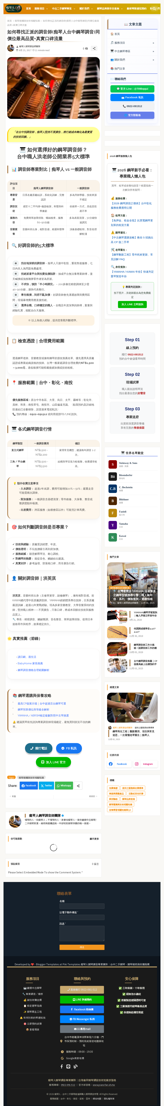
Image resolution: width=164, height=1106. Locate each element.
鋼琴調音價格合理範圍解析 (33, 670)
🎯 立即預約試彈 (33, 1023)
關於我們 (84, 8)
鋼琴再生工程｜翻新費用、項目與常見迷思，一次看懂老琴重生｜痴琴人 (133, 733)
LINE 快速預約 (82, 999)
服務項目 (39, 8)
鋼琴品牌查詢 (128, 798)
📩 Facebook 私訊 (132, 97)
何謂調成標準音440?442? (145, 630)
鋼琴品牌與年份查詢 (108, 8)
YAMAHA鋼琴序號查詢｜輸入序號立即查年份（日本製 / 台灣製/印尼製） (145, 617)
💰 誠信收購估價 (33, 1000)
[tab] (28, 8)
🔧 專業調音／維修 (32, 994)
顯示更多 (94, 838)
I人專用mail (82, 1029)
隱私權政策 (109, 1098)
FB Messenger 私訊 (82, 1019)
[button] (154, 8)
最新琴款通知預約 (136, 8)
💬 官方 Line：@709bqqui (132, 88)
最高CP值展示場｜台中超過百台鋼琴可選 (42, 703)
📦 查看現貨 (32, 1029)
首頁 (28, 8)
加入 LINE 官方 (53, 762)
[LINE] (68, 1066)
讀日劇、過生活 (27, 656)
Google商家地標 (75, 1058)
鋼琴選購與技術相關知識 (27, 20)
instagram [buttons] (148, 763)
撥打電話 (38, 748)
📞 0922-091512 (132, 106)
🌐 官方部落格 (132, 115)
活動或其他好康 (136, 793)
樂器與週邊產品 (116, 793)
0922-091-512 (68, 1084)
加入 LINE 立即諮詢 (132, 304)
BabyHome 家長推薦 (30, 663)
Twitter (48, 785)
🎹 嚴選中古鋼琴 (33, 988)
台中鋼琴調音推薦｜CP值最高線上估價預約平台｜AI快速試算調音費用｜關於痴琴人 (145, 666)
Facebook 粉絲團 (82, 1009)
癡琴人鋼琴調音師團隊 (45, 815)
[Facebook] (61, 1066)
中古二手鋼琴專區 (62, 8)
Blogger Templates (47, 964)
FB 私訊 (69, 748)
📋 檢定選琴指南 (33, 1005)
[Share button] (78, 786)
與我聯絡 (113, 798)
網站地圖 (97, 1098)
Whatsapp (66, 785)
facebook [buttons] (122, 763)
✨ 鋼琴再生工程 (33, 1011)
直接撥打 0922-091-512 (82, 989)
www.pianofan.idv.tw (104, 1084)
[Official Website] (75, 1066)
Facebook (31, 785)
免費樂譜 (113, 788)
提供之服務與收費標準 (132, 788)
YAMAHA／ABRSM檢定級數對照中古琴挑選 (43, 715)
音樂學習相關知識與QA (120, 809)
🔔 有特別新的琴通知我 (32, 1017)
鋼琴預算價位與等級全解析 (33, 709)
